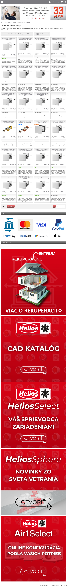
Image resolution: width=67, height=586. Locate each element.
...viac (12, 145)
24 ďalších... (11, 206)
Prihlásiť (65, 585)
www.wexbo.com (56, 585)
